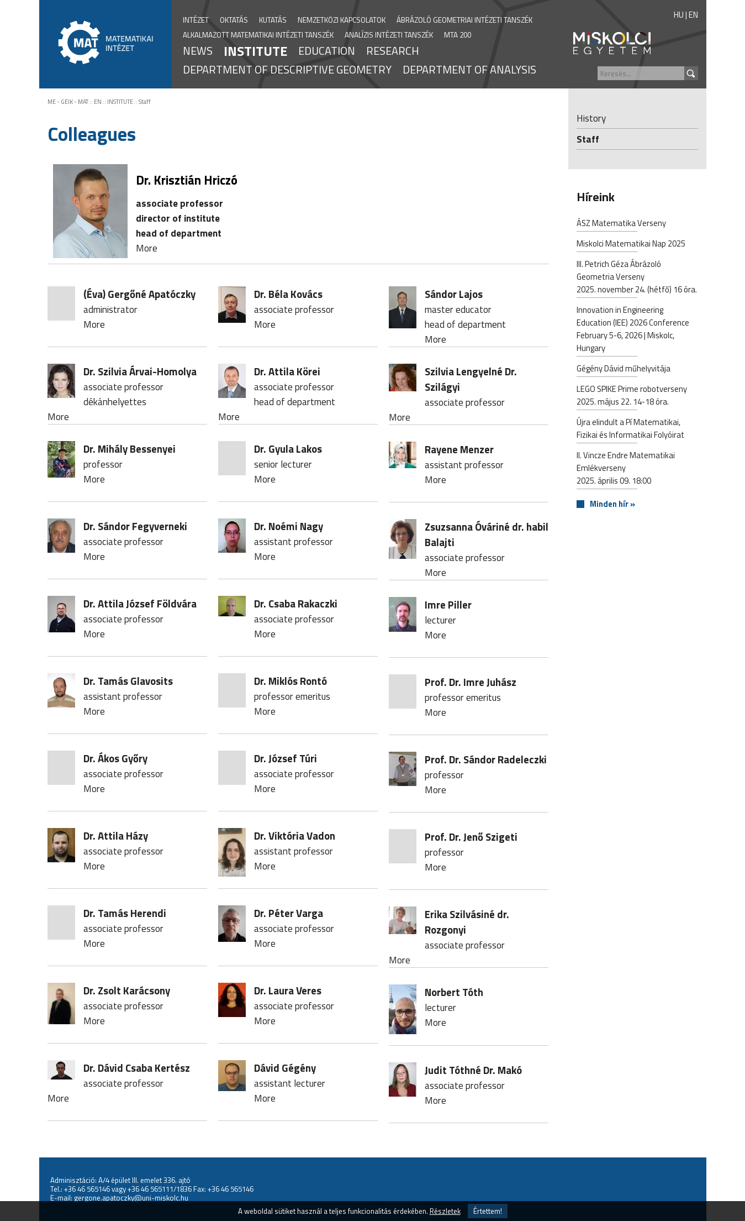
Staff (145, 101)
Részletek (445, 1211)
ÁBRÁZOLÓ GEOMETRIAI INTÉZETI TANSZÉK (464, 19)
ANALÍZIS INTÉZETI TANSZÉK (389, 34)
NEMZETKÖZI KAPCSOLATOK (341, 19)
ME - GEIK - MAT (67, 101)
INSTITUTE (255, 51)
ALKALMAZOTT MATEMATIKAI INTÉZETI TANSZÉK (258, 34)
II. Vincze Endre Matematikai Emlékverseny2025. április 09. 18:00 (626, 469)
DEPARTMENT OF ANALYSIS (469, 69)
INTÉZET (196, 19)
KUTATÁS (273, 19)
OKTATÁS (234, 19)
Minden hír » (612, 504)
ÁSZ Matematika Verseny (621, 224)
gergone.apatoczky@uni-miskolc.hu (131, 1197)
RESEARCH (392, 50)
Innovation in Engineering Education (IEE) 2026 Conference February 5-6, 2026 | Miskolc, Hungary (633, 330)
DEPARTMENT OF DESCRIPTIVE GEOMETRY (287, 69)
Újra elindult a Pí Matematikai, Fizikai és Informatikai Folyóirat (630, 429)
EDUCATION (326, 50)
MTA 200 (457, 34)
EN (693, 14)
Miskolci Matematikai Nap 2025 (631, 244)
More (146, 247)
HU (679, 14)
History (591, 118)
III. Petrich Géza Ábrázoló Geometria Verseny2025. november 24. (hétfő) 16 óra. (637, 278)
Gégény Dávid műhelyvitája (623, 369)
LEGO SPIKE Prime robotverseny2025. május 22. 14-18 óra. (632, 396)
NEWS (198, 50)
